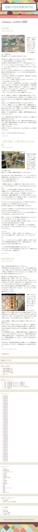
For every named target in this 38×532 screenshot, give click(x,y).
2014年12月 (5, 418)
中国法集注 (5, 500)
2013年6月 (5, 444)
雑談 (7, 135)
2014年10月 (5, 421)
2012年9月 (5, 458)
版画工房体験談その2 (8, 369)
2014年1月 (5, 434)
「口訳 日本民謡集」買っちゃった (11, 382)
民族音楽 (11, 349)
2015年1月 (5, 416)
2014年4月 (5, 429)
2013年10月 (5, 438)
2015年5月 (5, 410)
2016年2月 (5, 400)
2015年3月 (5, 413)
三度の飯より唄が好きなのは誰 (18, 143)
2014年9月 (5, 422)
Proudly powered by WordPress (10, 519)
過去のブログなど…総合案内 (9, 501)
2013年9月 (5, 440)
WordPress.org (6, 514)
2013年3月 (5, 449)
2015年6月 (5, 409)
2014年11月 (5, 419)
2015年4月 (5, 412)
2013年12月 (5, 435)
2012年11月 (5, 455)
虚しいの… (5, 374)
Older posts (5, 354)
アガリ (4, 388)
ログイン (5, 509)
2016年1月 (5, 401)
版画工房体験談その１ (8, 371)
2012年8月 (5, 459)
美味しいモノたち (7, 488)
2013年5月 (5, 446)
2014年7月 (5, 425)
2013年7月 (5, 443)
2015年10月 (5, 404)
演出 (4, 485)
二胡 (4, 479)
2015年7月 (5, 407)
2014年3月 (5, 431)
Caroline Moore (30, 519)
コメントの (6, 512)
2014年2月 (5, 432)
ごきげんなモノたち (7, 471)
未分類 (4, 482)
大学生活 (5, 480)
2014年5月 (5, 428)
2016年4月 (5, 397)
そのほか (5, 473)
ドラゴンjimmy (24, 386)
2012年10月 (5, 456)
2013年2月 (5, 450)
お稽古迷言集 (6, 470)
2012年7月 (5, 460)
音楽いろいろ (6, 492)
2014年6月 (5, 427)
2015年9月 (5, 406)
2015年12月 (5, 403)
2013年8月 (5, 441)
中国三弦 (5, 476)
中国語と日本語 (6, 477)
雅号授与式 (8, 259)
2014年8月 (5, 424)
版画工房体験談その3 (8, 368)
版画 (4, 486)
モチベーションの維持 (8, 372)
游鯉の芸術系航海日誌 (19, 7)
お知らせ (5, 468)
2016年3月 (5, 399)
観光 (4, 489)
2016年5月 (5, 396)
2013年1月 (5, 452)
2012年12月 (5, 453)
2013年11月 (5, 437)
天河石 (5, 28)
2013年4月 (5, 447)
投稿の (5, 511)
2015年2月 (5, 415)
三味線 (7, 349)
